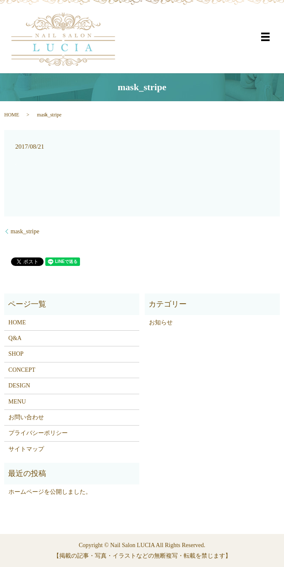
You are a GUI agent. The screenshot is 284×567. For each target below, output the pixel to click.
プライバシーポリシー (38, 433)
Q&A (15, 338)
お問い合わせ (26, 417)
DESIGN (19, 385)
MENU (17, 401)
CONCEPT (22, 370)
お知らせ (161, 322)
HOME (11, 115)
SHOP (16, 354)
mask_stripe (25, 231)
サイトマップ (26, 449)
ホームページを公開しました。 (49, 492)
